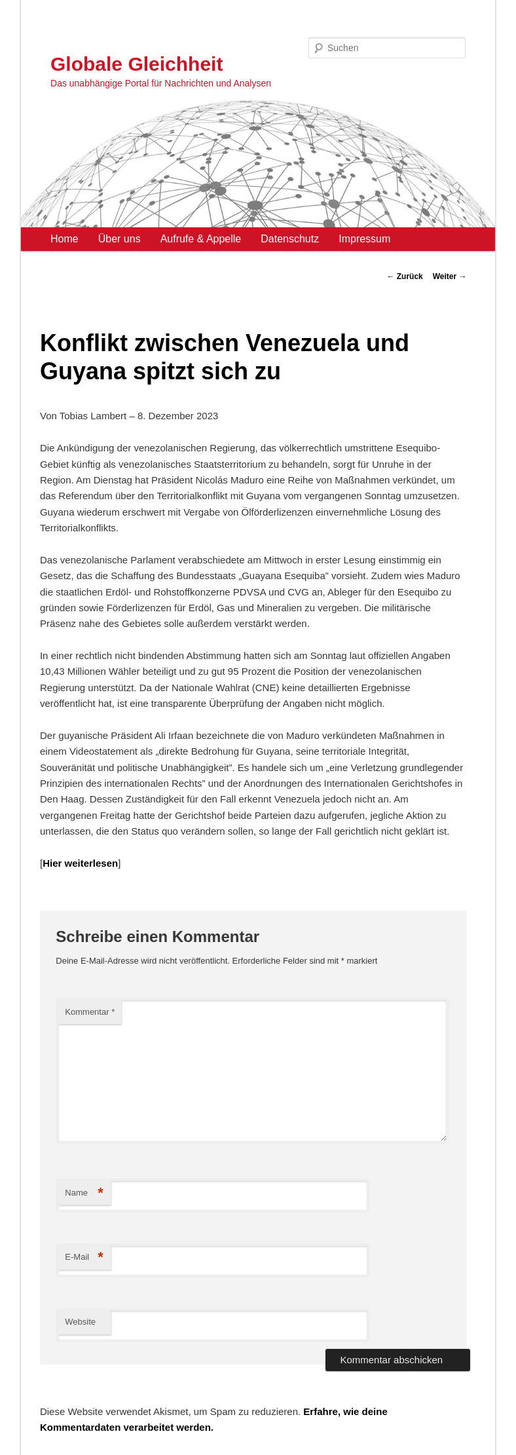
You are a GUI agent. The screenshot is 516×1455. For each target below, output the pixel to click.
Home (64, 238)
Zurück (404, 276)
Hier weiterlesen (80, 863)
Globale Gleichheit (136, 64)
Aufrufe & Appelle (201, 238)
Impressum (364, 238)
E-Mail (84, 1257)
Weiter (450, 276)
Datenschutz (290, 238)
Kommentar (90, 1012)
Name (84, 1193)
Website (80, 1322)
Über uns (119, 238)
